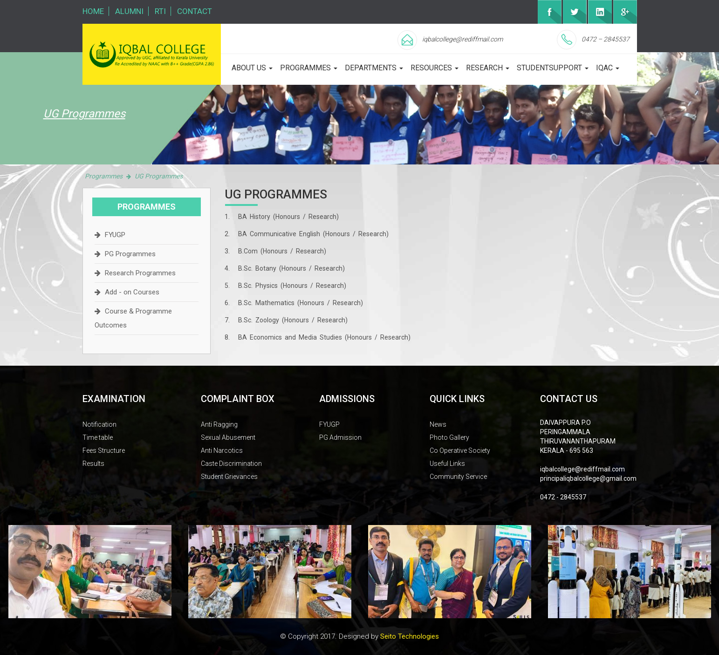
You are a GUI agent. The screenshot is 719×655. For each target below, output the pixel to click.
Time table (97, 437)
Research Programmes (140, 273)
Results (93, 463)
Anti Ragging (219, 424)
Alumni (129, 11)
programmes (308, 67)
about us (252, 67)
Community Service (458, 476)
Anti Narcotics (222, 450)
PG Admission (340, 437)
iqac (607, 67)
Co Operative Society (460, 450)
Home (93, 11)
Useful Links (447, 463)
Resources (435, 67)
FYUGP (115, 235)
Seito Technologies (409, 636)
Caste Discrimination (231, 463)
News (438, 424)
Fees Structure (103, 450)
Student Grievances (229, 476)
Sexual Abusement (228, 437)
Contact (194, 11)
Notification (99, 424)
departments (374, 67)
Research (487, 67)
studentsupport (553, 67)
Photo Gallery (449, 437)
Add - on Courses (132, 292)
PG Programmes (130, 254)
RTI (160, 11)
